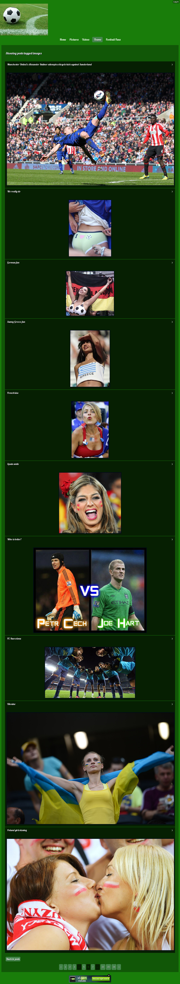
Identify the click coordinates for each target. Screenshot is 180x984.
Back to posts (13, 959)
